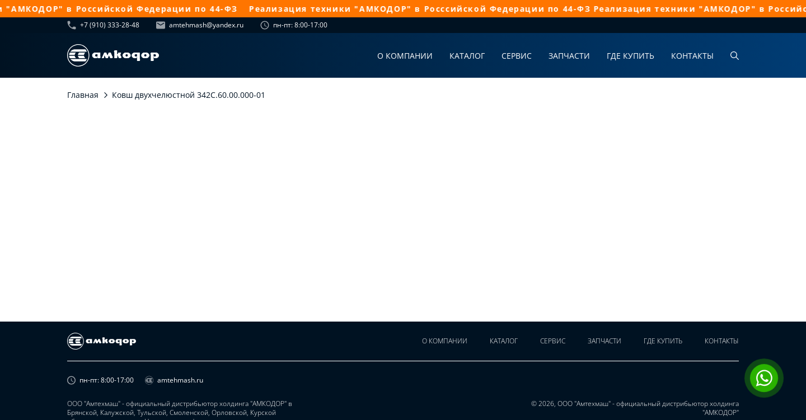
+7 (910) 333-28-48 (103, 25)
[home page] (113, 55)
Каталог (467, 55)
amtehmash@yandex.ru (199, 25)
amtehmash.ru (174, 380)
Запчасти (569, 55)
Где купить (630, 55)
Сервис (517, 55)
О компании (405, 55)
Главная (83, 94)
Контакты (692, 55)
